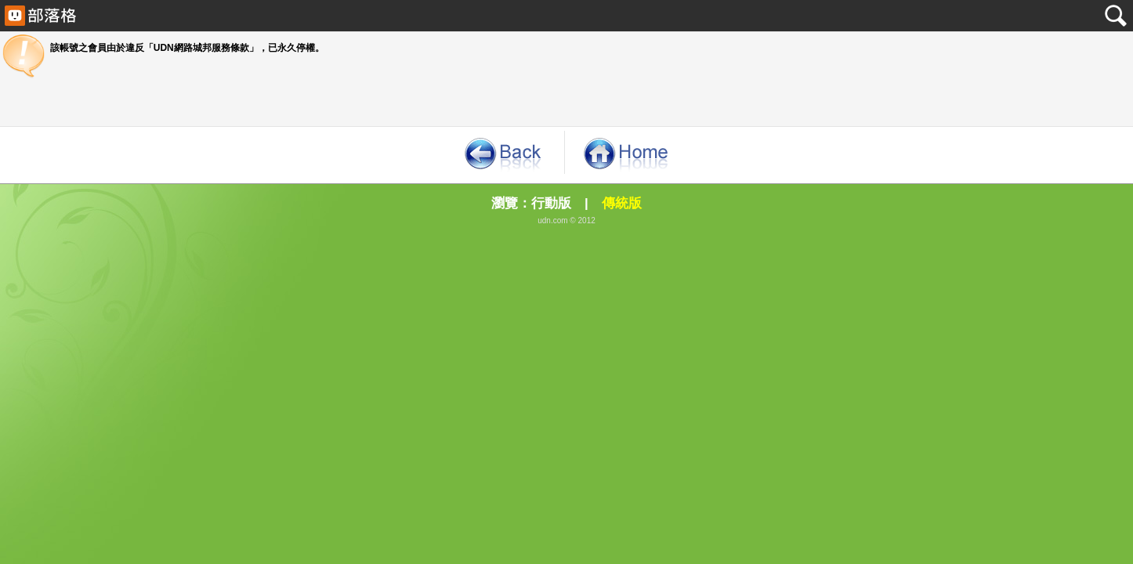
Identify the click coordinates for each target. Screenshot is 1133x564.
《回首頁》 (627, 152)
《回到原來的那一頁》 (502, 152)
